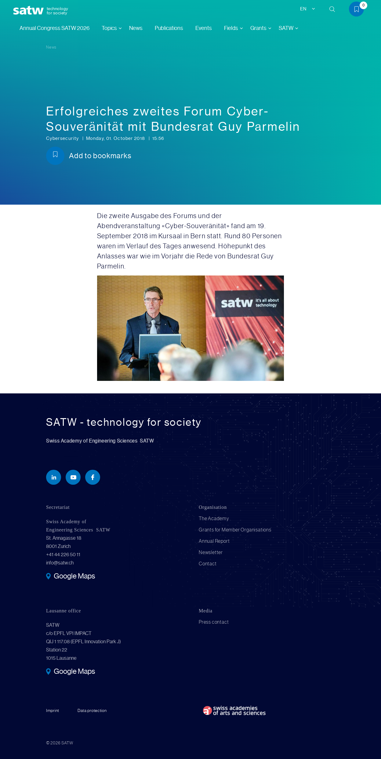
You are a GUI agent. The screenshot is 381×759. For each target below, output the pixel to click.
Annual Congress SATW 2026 (54, 28)
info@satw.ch (60, 563)
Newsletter (211, 552)
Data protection (92, 710)
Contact (208, 564)
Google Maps (74, 576)
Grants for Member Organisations (235, 530)
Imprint (52, 710)
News (136, 28)
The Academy (214, 518)
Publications (169, 28)
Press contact (214, 622)
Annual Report (214, 541)
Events (203, 28)
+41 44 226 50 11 (63, 554)
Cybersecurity (63, 138)
